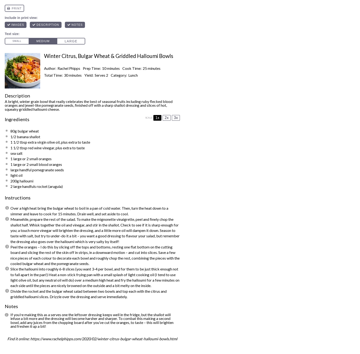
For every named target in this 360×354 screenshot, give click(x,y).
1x (158, 118)
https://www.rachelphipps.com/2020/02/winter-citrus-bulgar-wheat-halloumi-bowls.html (103, 338)
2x (167, 118)
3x (176, 118)
